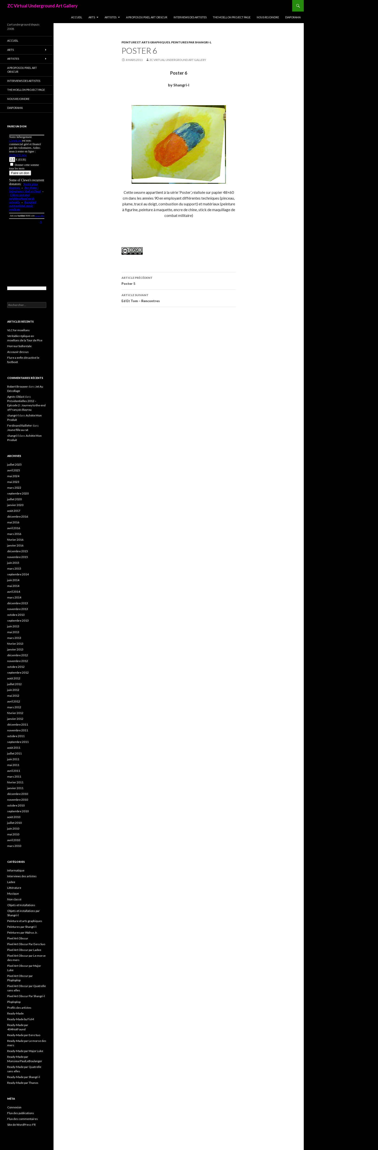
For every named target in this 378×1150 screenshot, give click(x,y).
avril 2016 (13, 528)
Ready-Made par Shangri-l (23, 1077)
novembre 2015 (17, 557)
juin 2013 (13, 626)
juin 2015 (13, 563)
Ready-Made (15, 1013)
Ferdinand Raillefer (19, 425)
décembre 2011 (17, 724)
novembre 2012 (17, 661)
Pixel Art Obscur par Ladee (24, 950)
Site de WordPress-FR (21, 1124)
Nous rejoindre (268, 17)
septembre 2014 (18, 574)
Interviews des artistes (190, 17)
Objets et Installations (21, 905)
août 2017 (13, 511)
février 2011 (15, 782)
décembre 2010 (17, 794)
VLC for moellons (18, 330)
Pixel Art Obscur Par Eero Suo (26, 944)
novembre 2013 (17, 609)
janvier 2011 (15, 788)
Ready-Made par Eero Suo (23, 1035)
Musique (13, 893)
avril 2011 (13, 771)
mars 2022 (14, 487)
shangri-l (13, 415)
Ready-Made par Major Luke (25, 1051)
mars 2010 (14, 846)
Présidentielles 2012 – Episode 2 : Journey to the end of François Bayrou (26, 405)
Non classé (14, 899)
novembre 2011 (17, 730)
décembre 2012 (17, 655)
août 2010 (13, 817)
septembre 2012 (18, 672)
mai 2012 (13, 695)
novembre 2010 (17, 799)
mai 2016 (13, 522)
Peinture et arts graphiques (146, 42)
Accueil (76, 17)
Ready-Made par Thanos (22, 1083)
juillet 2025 (14, 464)
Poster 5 (179, 280)
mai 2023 (13, 482)
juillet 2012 (14, 684)
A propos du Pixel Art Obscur (146, 17)
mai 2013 (13, 632)
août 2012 (13, 678)
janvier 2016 (15, 545)
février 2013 (15, 643)
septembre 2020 (18, 493)
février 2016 (15, 539)
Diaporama (293, 17)
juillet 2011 (14, 753)
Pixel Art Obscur (17, 938)
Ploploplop (13, 1002)
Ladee (11, 882)
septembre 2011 (18, 742)
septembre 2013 (18, 620)
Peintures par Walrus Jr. (22, 932)
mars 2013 (14, 638)
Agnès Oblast (15, 396)
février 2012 (15, 713)
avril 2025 (13, 470)
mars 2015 (14, 568)
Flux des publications (20, 1113)
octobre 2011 (16, 736)
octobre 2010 (16, 805)
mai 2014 (13, 586)
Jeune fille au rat (17, 430)
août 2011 (13, 747)
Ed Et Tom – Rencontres (179, 297)
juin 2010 (13, 828)
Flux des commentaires (22, 1119)
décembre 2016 (17, 516)
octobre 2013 (16, 615)
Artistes (110, 17)
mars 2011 (14, 776)
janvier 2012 (15, 719)
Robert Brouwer (17, 386)
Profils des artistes (19, 1007)
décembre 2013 (17, 603)
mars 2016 (14, 534)
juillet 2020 (14, 499)
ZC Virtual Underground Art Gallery (42, 5)
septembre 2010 (18, 811)
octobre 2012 (16, 667)
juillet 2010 (14, 823)
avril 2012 (13, 701)
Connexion (14, 1107)
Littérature (14, 888)
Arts (91, 17)
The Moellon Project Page (231, 17)
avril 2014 (13, 591)
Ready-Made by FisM (20, 1019)
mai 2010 (13, 834)
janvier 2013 (15, 649)
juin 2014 (13, 580)
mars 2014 (14, 597)
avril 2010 (13, 840)
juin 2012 (13, 690)
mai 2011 (13, 765)
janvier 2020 (15, 505)
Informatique (15, 870)
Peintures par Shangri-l (191, 42)
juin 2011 (13, 759)
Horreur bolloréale (19, 346)
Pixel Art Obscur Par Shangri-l (26, 996)
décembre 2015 (17, 551)
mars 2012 (14, 707)
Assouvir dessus (18, 352)
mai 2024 (13, 476)
